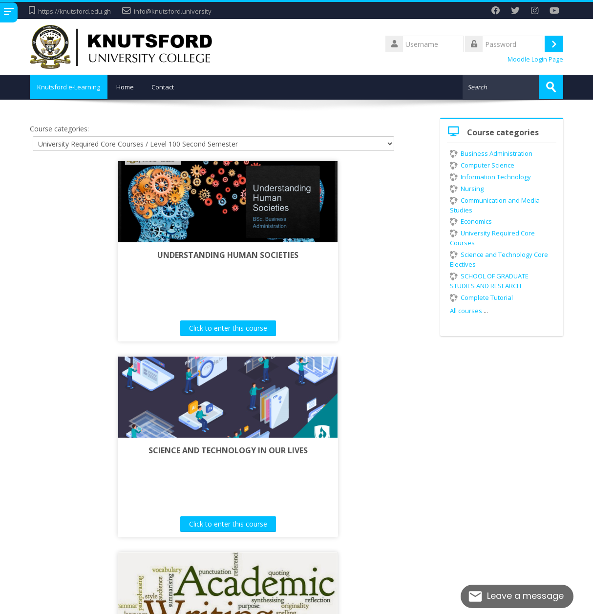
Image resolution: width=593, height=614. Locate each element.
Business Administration (491, 152)
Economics (471, 220)
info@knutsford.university (173, 11)
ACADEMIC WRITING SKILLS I (228, 450)
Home (130, 87)
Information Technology (490, 176)
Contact (167, 87)
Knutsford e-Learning (71, 87)
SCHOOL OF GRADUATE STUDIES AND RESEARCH (489, 280)
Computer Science (482, 164)
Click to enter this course (134, 328)
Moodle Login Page (535, 59)
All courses (466, 310)
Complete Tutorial (481, 297)
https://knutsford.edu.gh (74, 11)
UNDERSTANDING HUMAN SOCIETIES (133, 254)
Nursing (467, 188)
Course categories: (59, 128)
